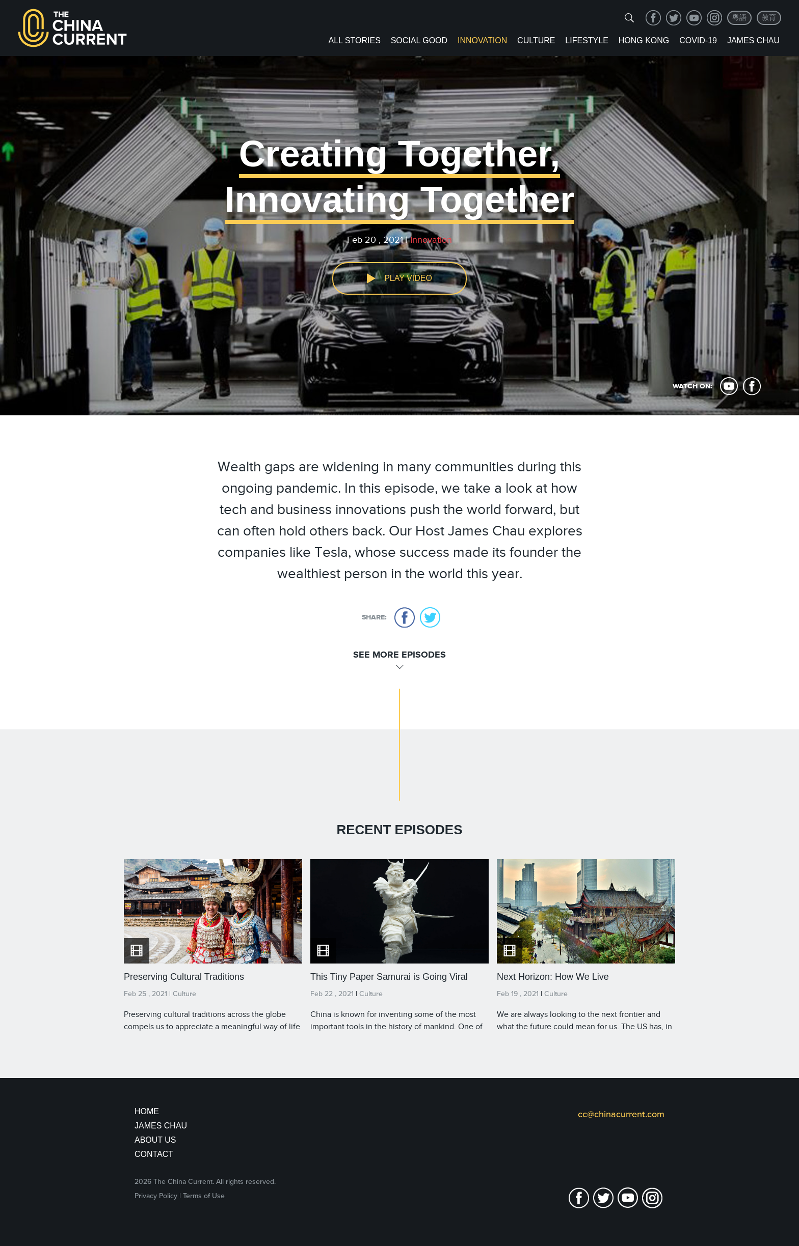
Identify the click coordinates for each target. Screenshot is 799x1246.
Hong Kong (644, 40)
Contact (154, 1154)
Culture (536, 40)
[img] (629, 18)
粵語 (739, 17)
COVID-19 (698, 40)
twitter (673, 17)
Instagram (714, 17)
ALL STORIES (355, 40)
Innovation (482, 40)
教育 (769, 17)
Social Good (419, 40)
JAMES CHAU (161, 1125)
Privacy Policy (156, 1196)
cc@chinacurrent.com (621, 1114)
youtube (694, 17)
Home (147, 1111)
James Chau (753, 40)
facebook (653, 17)
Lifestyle (586, 40)
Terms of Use (204, 1196)
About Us (155, 1140)
